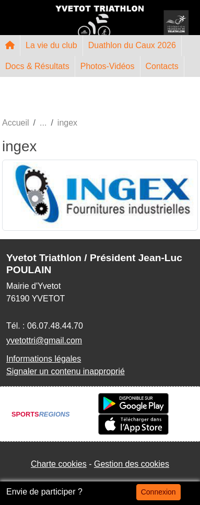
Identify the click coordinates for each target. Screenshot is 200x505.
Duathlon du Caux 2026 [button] (132, 45)
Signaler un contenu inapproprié (65, 371)
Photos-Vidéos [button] (107, 66)
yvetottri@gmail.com (44, 340)
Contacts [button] (162, 66)
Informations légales (43, 358)
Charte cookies (59, 463)
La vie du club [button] (51, 45)
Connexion (158, 492)
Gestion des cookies (131, 463)
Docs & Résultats (37, 66)
